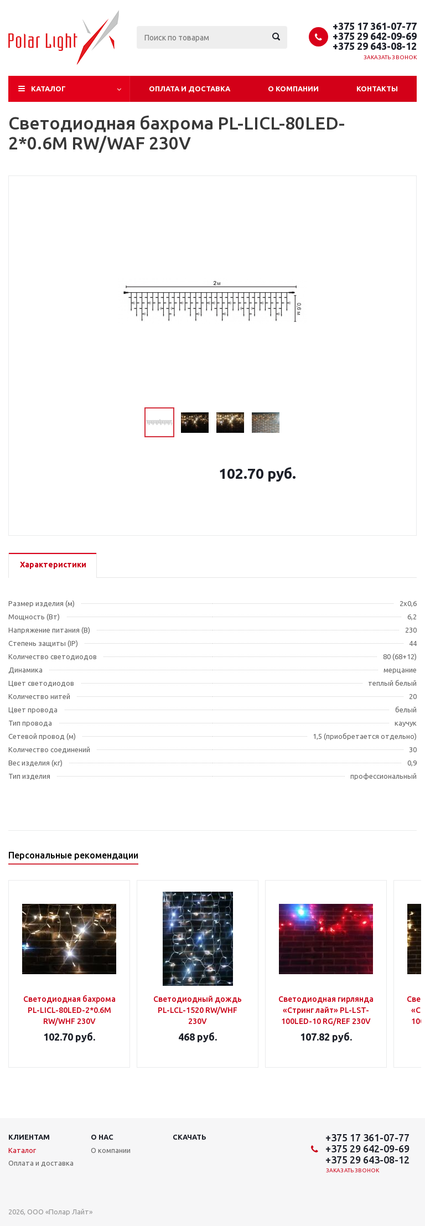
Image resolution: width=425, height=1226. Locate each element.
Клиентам (29, 1137)
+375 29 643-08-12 (375, 46)
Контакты (377, 88)
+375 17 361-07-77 (375, 26)
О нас (102, 1137)
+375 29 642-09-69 (375, 36)
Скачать (189, 1137)
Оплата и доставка (189, 88)
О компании (293, 88)
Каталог (48, 88)
